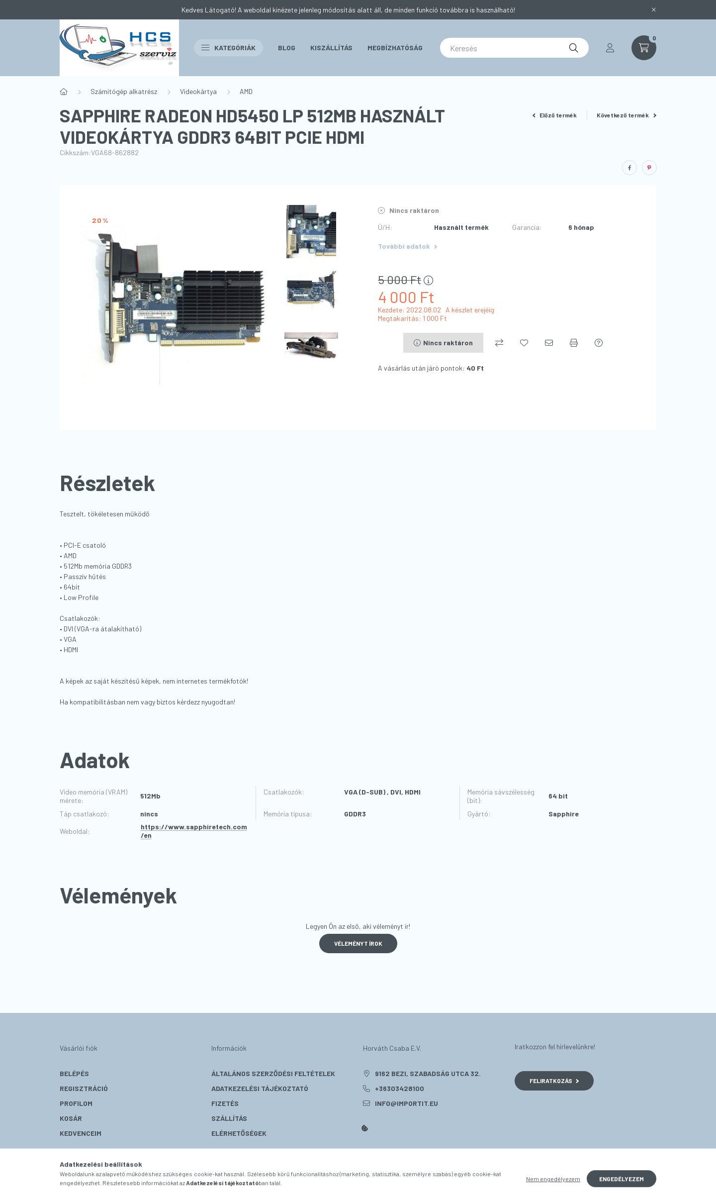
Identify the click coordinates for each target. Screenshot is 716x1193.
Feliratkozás (554, 1080)
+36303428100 (399, 1088)
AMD (246, 91)
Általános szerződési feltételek (273, 1073)
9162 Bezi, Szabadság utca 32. (428, 1073)
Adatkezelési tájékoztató (259, 1088)
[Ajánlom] (549, 343)
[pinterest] (649, 167)
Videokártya (198, 91)
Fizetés (225, 1103)
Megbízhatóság (395, 47)
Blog (286, 47)
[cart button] (643, 47)
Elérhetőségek (239, 1133)
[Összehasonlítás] (499, 343)
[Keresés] (514, 48)
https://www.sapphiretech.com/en (194, 830)
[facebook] (629, 167)
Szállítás (229, 1118)
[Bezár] (653, 9)
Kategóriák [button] (228, 47)
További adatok (407, 246)
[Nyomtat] (574, 343)
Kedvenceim (80, 1133)
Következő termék (626, 114)
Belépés (74, 1073)
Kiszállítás (331, 47)
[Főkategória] (64, 91)
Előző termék (555, 114)
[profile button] (610, 47)
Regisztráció (84, 1088)
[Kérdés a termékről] (599, 343)
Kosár (71, 1118)
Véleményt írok (358, 943)
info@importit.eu (406, 1103)
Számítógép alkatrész (123, 91)
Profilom (76, 1103)
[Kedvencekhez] (524, 343)
